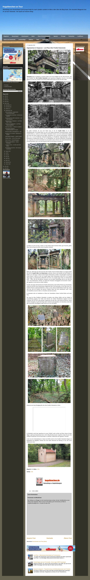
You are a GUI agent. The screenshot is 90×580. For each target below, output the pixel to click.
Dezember (8, 105)
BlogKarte (6, 36)
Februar (7, 162)
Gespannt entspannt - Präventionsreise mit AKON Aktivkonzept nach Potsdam (52, 569)
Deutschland (15, 36)
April (7, 158)
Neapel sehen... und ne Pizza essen (12, 138)
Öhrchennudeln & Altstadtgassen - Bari (13, 131)
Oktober (7, 108)
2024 (5, 99)
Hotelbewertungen (8, 86)
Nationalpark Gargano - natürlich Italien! (13, 136)
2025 (5, 98)
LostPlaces (80, 36)
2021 (5, 166)
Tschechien (71, 36)
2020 (5, 168)
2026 (5, 96)
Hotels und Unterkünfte (9, 39)
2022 (5, 103)
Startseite (50, 538)
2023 (5, 101)
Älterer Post (68, 538)
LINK (38, 469)
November (8, 106)
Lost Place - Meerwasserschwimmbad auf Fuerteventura (47, 555)
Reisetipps (6, 85)
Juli (6, 153)
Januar (7, 164)
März (7, 160)
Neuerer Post (31, 538)
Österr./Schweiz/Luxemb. (44, 36)
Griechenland (24, 36)
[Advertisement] (45, 24)
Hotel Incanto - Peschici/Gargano (12, 140)
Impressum (45, 39)
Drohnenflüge (22, 39)
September (8, 110)
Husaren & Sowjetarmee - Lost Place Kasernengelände (13, 124)
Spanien (56, 36)
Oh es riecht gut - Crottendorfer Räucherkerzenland (11, 113)
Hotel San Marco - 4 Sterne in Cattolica (13, 126)
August (7, 151)
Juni (7, 154)
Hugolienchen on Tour (13, 6)
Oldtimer (31, 39)
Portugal (63, 36)
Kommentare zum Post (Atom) (39, 541)
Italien (33, 36)
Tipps (37, 39)
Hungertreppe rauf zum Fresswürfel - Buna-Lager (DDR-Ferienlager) (50, 562)
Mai (6, 156)
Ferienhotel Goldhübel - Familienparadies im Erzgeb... (12, 129)
